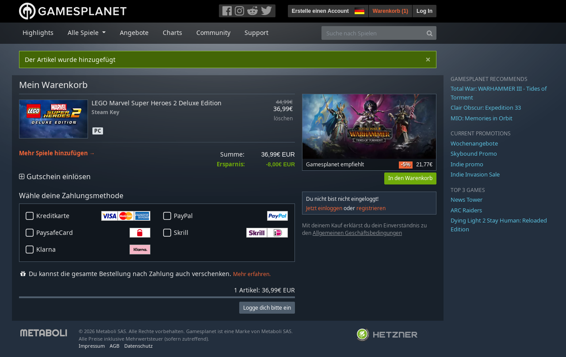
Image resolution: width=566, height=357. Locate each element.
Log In (424, 11)
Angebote (134, 32)
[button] (358, 9)
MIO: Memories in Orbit (481, 118)
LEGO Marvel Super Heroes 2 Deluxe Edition (157, 103)
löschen (283, 119)
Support (256, 32)
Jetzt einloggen (324, 208)
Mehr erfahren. (252, 274)
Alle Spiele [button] (84, 32)
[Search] (429, 33)
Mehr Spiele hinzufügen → (57, 153)
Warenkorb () (390, 11)
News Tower (466, 199)
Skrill (231, 233)
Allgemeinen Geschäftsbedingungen (357, 233)
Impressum (92, 345)
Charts (172, 32)
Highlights (38, 32)
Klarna (93, 249)
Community (213, 32)
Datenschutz (138, 345)
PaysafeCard (93, 233)
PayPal (231, 216)
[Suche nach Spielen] (372, 33)
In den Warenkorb (410, 178)
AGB (114, 345)
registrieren (371, 208)
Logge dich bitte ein (267, 307)
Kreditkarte (93, 216)
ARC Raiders (466, 210)
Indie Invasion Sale (475, 174)
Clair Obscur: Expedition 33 (486, 107)
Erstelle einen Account (320, 11)
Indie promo (467, 164)
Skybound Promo (474, 153)
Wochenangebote (474, 143)
